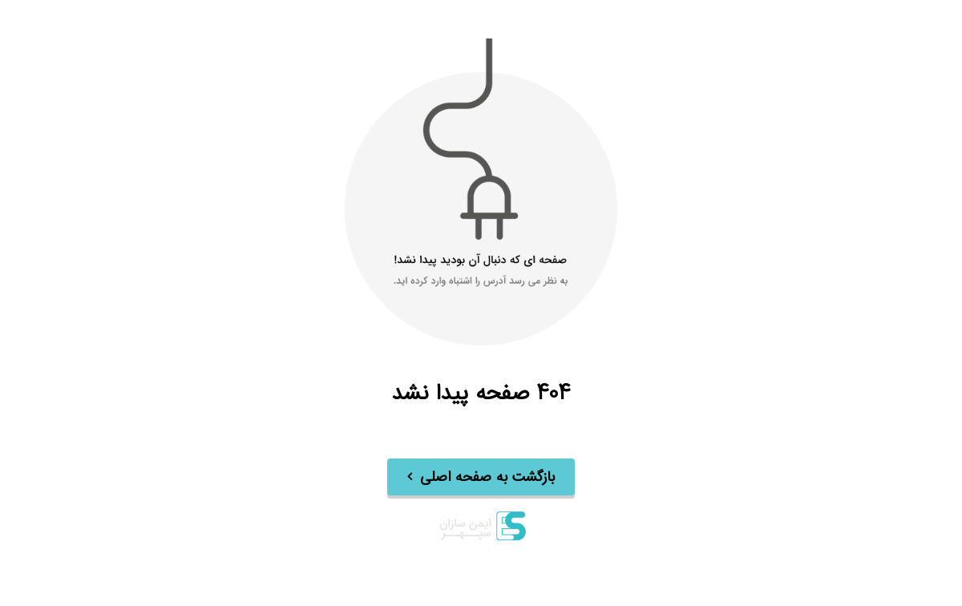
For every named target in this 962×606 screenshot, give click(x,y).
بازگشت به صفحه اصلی (487, 478)
